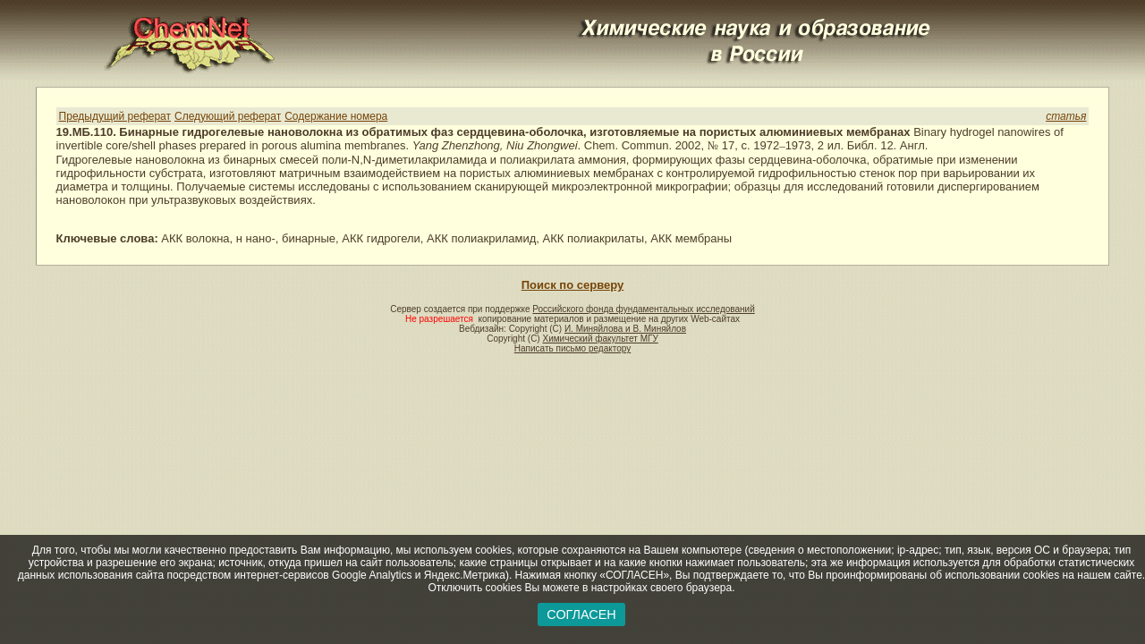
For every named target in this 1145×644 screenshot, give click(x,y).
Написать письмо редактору (572, 348)
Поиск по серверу (572, 285)
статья (1066, 116)
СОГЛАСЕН (581, 614)
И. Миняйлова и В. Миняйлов (625, 329)
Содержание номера (335, 116)
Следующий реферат (227, 116)
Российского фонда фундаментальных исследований (643, 309)
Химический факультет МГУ (599, 338)
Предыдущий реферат (115, 116)
